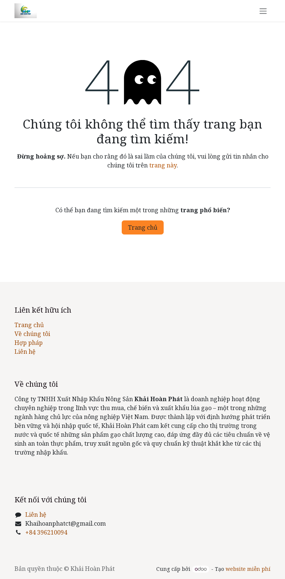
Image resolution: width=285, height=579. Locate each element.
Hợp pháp (28, 343)
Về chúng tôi (32, 334)
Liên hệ (25, 351)
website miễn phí (248, 568)
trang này (163, 165)
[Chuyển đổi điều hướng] (263, 11)
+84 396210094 (46, 532)
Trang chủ (142, 227)
